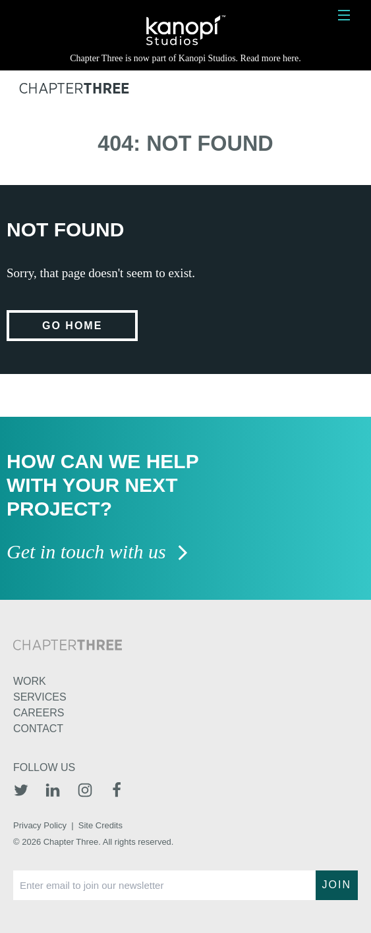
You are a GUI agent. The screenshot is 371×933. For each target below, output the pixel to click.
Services (40, 697)
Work (29, 681)
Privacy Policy (40, 825)
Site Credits (100, 825)
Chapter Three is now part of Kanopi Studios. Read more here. (185, 58)
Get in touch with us (98, 553)
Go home (72, 325)
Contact (38, 728)
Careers (38, 712)
